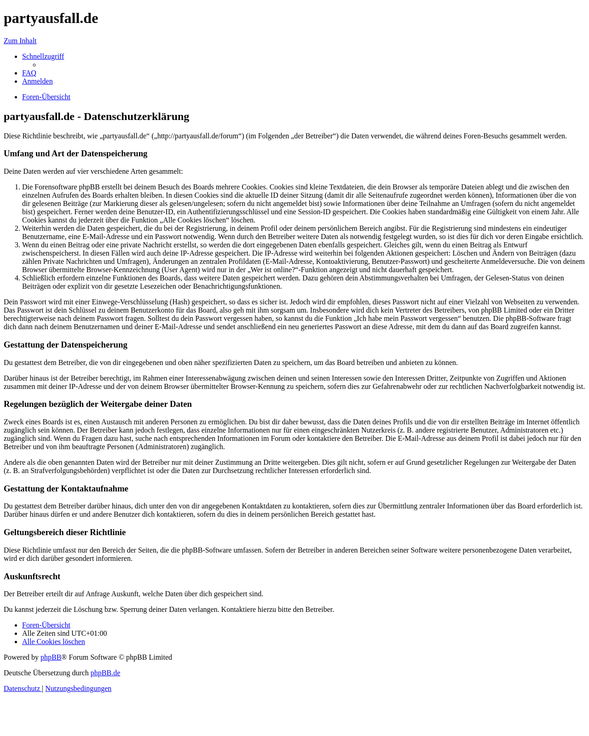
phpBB (50, 657)
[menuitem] (29, 73)
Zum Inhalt (20, 41)
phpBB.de (105, 673)
